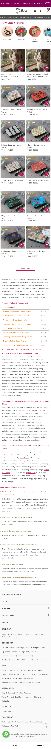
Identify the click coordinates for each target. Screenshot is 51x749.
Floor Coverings (31, 647)
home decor (7, 643)
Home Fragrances (38, 660)
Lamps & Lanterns (8, 656)
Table (3, 711)
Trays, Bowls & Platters (10, 674)
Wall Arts (5, 722)
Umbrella (5, 701)
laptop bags (30, 473)
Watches (28, 697)
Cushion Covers (7, 647)
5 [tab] (17, 105)
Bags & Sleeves (7, 693)
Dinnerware (6, 678)
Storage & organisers (27, 651)
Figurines (5, 651)
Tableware (42, 674)
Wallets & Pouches (23, 693)
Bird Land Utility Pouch (12, 328)
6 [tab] (19, 105)
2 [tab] (13, 69)
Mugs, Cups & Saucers (10, 670)
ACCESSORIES (7, 688)
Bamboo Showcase (9, 682)
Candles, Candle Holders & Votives (15, 660)
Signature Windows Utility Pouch (16, 332)
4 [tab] (14, 105)
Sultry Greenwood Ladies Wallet (16, 316)
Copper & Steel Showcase (29, 682)
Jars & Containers (29, 674)
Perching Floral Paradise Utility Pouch (18, 345)
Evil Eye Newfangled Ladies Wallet (17, 311)
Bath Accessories (25, 656)
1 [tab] (10, 69)
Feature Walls (35, 722)
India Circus (24, 458)
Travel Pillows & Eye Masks (12, 697)
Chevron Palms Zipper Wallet (15, 341)
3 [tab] (15, 69)
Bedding (19, 647)
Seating (11, 711)
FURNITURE (6, 707)
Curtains (43, 647)
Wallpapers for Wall (9, 726)
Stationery (38, 697)
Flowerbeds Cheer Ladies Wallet (16, 320)
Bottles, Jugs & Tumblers (31, 670)
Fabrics (14, 651)
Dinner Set (17, 678)
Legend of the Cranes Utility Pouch (17, 324)
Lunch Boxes (28, 678)
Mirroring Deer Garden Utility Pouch (17, 337)
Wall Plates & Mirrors (19, 722)
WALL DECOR (7, 717)
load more (25, 268)
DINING (4, 665)
